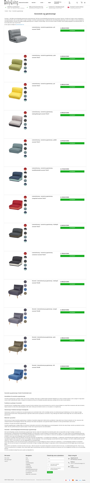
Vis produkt (72, 30)
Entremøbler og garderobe (59, 3)
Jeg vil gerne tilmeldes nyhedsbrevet (54, 465)
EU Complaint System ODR (31, 470)
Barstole (34, 2)
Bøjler (49, 2)
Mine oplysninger (7, 459)
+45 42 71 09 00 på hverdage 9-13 (78, 463)
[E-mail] (55, 461)
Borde (43, 2)
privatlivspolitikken (54, 469)
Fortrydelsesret (29, 472)
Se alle (69, 3)
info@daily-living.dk (75, 467)
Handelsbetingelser (30, 462)
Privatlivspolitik (29, 467)
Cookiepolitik (28, 466)
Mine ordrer (6, 458)
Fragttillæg (28, 464)
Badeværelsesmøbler (23, 2)
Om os (27, 459)
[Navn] (55, 458)
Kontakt (27, 461)
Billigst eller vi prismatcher (31, 474)
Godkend (50, 472)
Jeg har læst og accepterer (55, 469)
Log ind (6, 461)
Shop (27, 458)
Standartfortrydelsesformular (31, 469)
